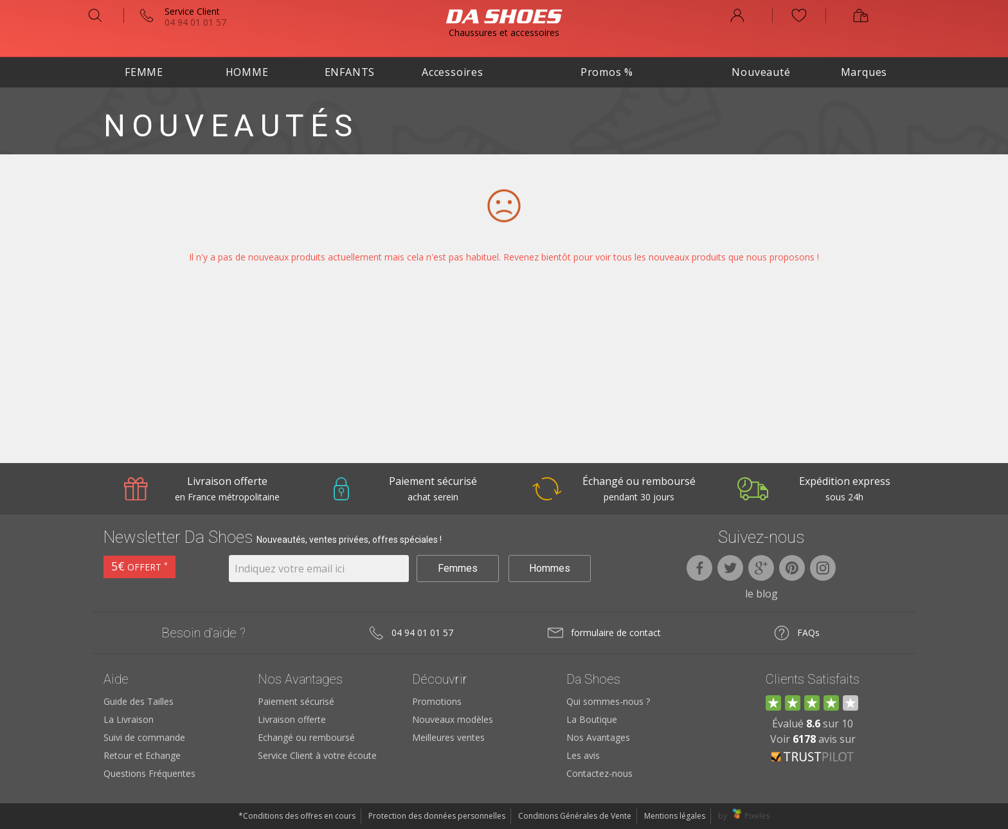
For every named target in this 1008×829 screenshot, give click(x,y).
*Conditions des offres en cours (297, 815)
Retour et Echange (142, 755)
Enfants (350, 72)
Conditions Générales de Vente (574, 815)
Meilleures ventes (448, 737)
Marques (864, 72)
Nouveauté (761, 72)
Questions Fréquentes (149, 773)
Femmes (458, 568)
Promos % (606, 72)
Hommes (549, 568)
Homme (247, 72)
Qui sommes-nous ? (608, 701)
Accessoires (452, 72)
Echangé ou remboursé (306, 737)
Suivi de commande (144, 737)
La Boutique (591, 719)
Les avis (583, 755)
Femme (144, 72)
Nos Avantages (598, 737)
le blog (761, 594)
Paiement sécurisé (296, 701)
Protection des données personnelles (436, 815)
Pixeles (757, 815)
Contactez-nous (599, 773)
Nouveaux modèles (452, 719)
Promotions (437, 701)
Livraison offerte (292, 719)
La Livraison (129, 719)
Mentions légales (674, 815)
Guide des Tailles (139, 701)
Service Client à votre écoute (317, 755)
